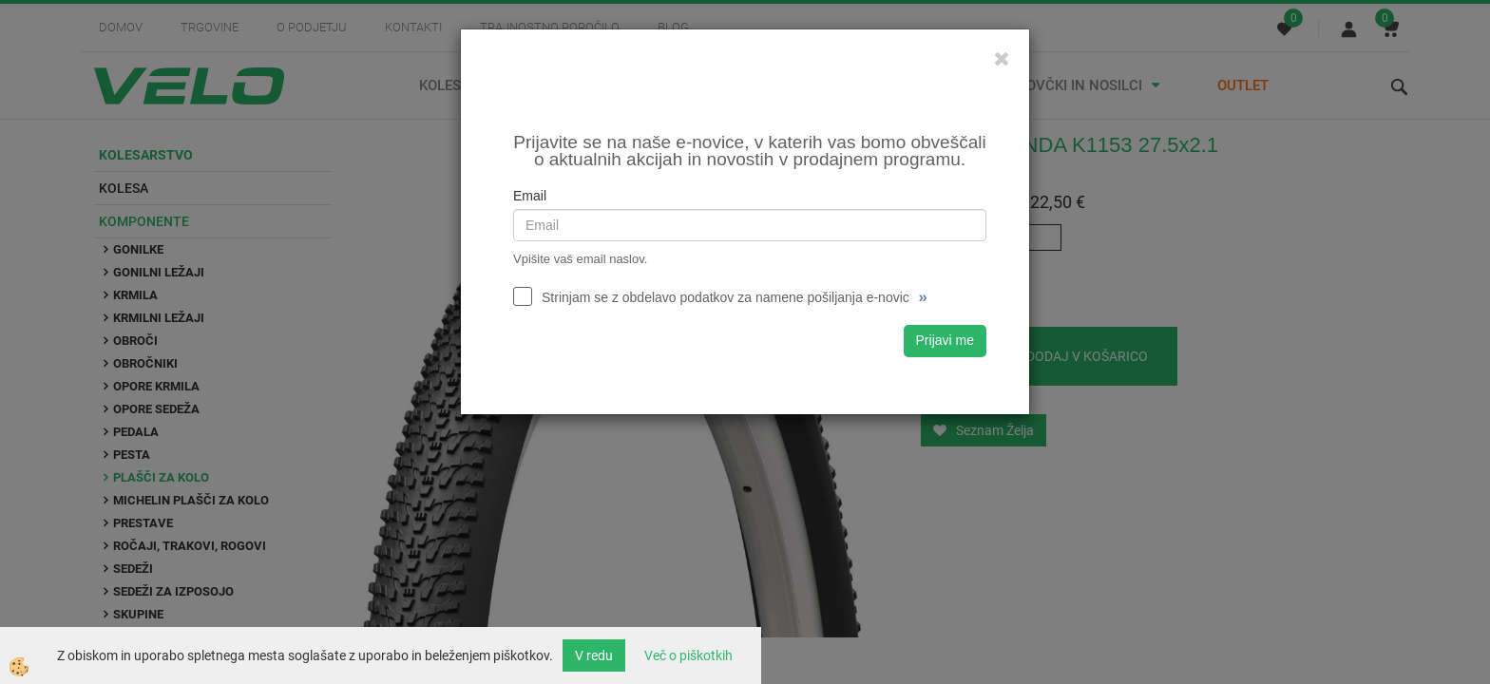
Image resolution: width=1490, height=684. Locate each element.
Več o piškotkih (688, 655)
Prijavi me (945, 340)
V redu (594, 655)
